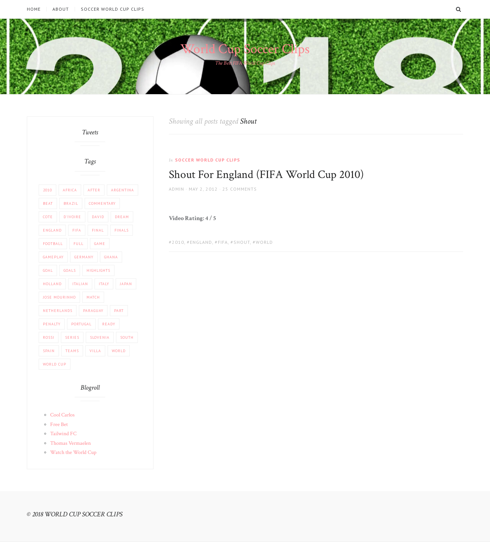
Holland (52, 283)
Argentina (122, 190)
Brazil (71, 203)
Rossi (48, 337)
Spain (49, 350)
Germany (83, 257)
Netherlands (57, 310)
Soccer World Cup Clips (112, 9)
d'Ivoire (72, 216)
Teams (72, 350)
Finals (121, 230)
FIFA (223, 242)
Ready (108, 324)
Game (99, 243)
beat (48, 203)
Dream (122, 216)
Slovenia (99, 337)
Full (78, 243)
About (60, 9)
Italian (80, 283)
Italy (104, 283)
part (119, 310)
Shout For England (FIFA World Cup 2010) (266, 174)
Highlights (98, 270)
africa (70, 190)
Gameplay (53, 257)
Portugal (81, 324)
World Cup (54, 364)
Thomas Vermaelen (70, 443)
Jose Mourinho (59, 297)
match (93, 297)
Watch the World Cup (73, 452)
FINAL (98, 230)
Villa (95, 350)
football (53, 243)
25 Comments (239, 189)
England (201, 242)
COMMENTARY (102, 203)
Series (72, 337)
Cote (48, 216)
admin (176, 189)
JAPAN (126, 283)
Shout (242, 242)
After (94, 190)
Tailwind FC (63, 433)
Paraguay (93, 310)
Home (34, 9)
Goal (48, 270)
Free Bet (59, 424)
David (98, 216)
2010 (178, 242)
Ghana (111, 257)
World (264, 242)
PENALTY (51, 324)
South (127, 337)
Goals (70, 270)
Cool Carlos (62, 414)
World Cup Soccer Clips (245, 49)
